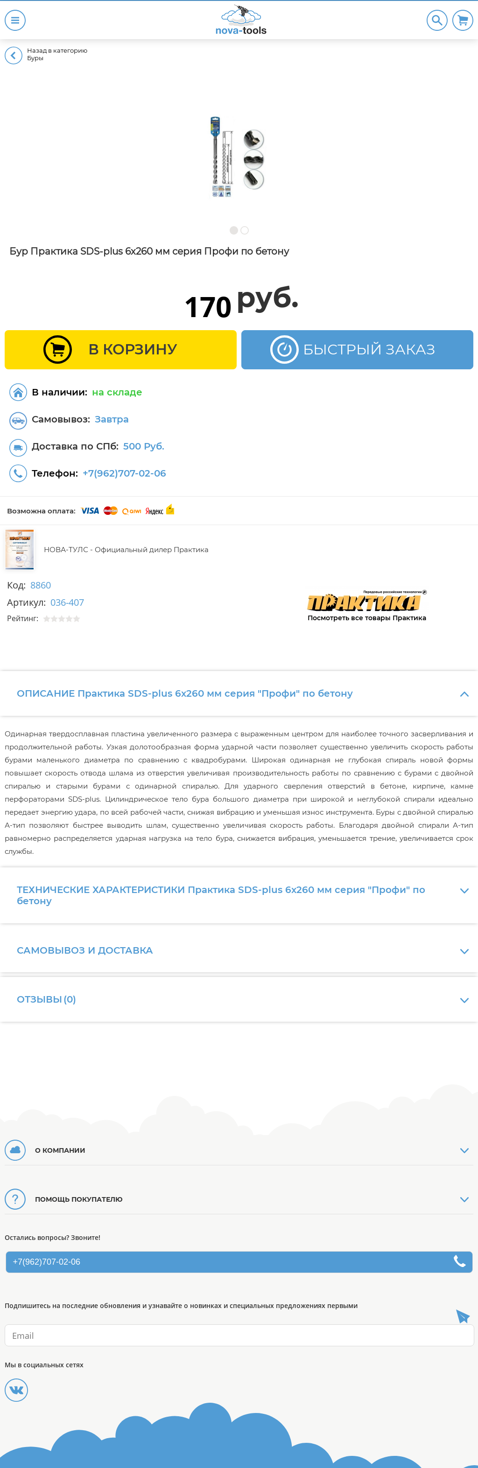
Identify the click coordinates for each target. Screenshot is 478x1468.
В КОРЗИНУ (132, 349)
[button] (233, 230)
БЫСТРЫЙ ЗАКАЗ (369, 349)
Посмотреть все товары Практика (367, 618)
